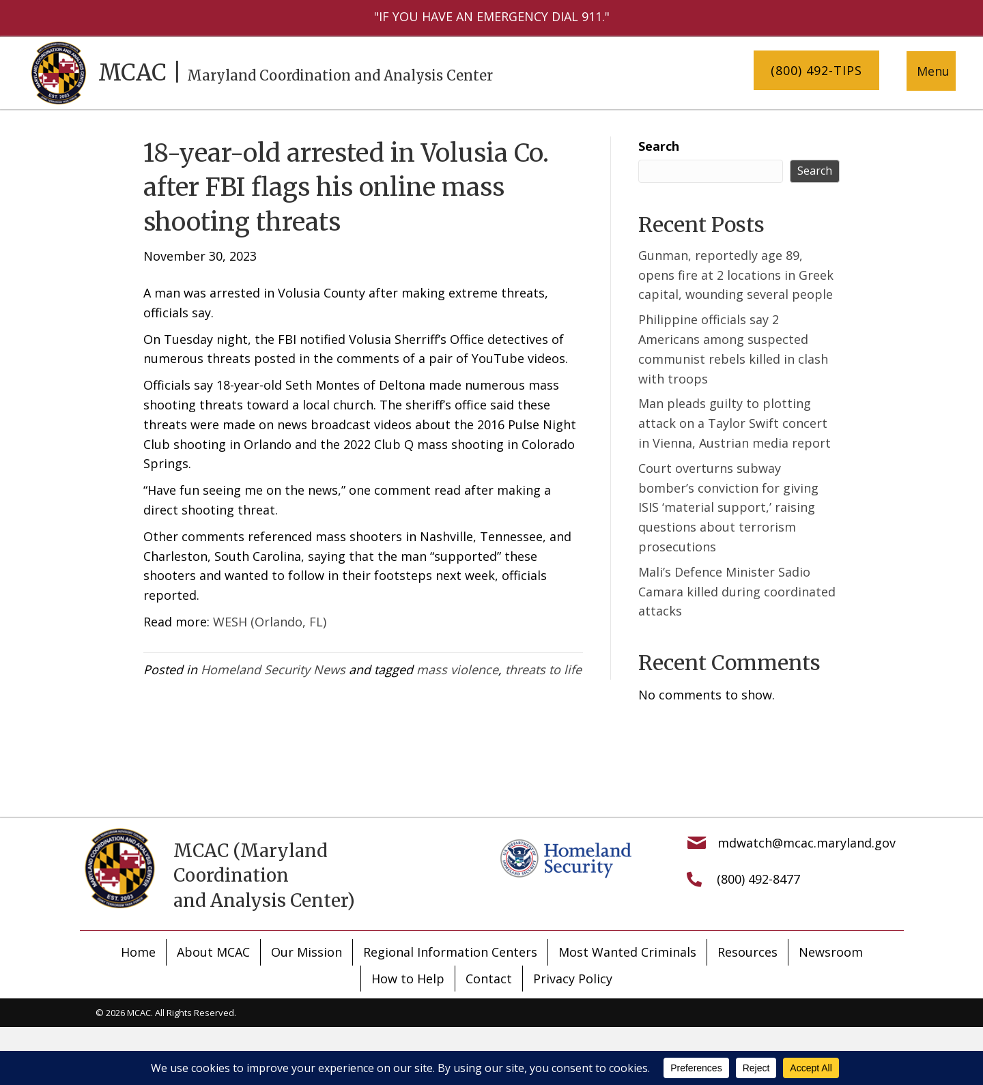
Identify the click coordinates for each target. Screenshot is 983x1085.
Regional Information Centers (450, 952)
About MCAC (213, 952)
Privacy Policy (572, 978)
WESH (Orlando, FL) (269, 621)
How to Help (407, 978)
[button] (816, 70)
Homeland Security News (273, 669)
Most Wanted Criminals (627, 952)
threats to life (543, 669)
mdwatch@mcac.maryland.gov (806, 843)
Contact (489, 978)
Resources (747, 952)
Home (138, 952)
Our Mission (306, 952)
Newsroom (831, 952)
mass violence (457, 669)
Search (658, 146)
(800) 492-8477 (758, 879)
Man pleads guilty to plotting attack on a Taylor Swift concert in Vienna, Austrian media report (734, 423)
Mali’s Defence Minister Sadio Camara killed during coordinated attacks (737, 592)
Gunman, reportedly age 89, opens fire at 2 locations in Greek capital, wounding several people (736, 275)
